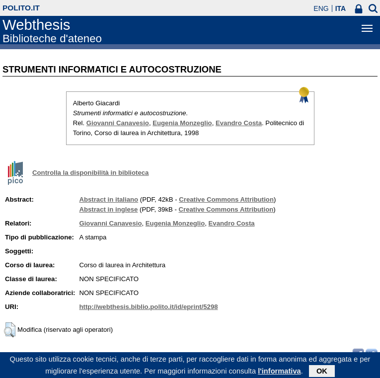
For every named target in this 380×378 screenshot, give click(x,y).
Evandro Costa (239, 123)
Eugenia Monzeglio (182, 123)
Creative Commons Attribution (226, 199)
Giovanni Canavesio (117, 123)
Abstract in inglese (108, 209)
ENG (320, 8)
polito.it (21, 7)
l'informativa (279, 373)
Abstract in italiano (108, 199)
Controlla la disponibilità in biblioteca (90, 172)
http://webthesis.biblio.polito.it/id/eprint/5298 (148, 306)
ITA (340, 8)
